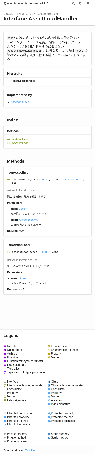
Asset (45, 180)
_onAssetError (19, 139)
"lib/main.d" (22, 13)
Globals (8, 13)
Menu (87, 3)
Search (73, 3)
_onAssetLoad (19, 142)
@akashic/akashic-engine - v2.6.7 (26, 3)
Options (80, 3)
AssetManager (20, 101)
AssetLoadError (72, 180)
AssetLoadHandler (47, 13)
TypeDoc (30, 450)
